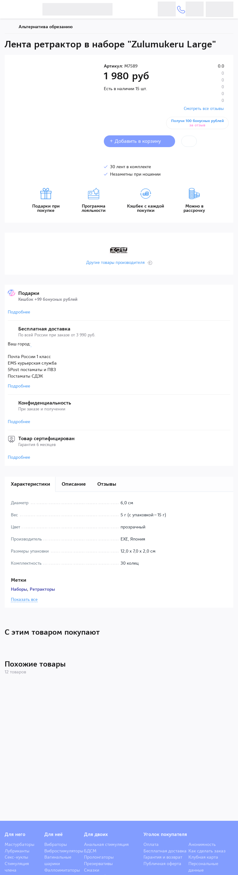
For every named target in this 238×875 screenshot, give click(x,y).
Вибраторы (55, 844)
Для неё (53, 834)
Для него (15, 834)
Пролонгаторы (99, 857)
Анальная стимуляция (106, 844)
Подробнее (19, 312)
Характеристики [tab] (30, 484)
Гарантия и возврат (162, 857)
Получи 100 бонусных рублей (197, 123)
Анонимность (202, 844)
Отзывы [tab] (106, 484)
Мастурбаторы (19, 844)
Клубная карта (203, 857)
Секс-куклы (16, 857)
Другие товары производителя (115, 262)
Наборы (19, 589)
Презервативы (98, 863)
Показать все (24, 599)
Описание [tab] (74, 484)
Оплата (151, 844)
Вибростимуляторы (63, 851)
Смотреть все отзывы (204, 108)
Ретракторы (42, 589)
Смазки (91, 870)
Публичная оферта (162, 863)
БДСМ (90, 851)
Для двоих (96, 834)
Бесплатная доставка (165, 851)
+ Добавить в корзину (139, 141)
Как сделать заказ (207, 851)
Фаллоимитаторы (62, 870)
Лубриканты (17, 851)
